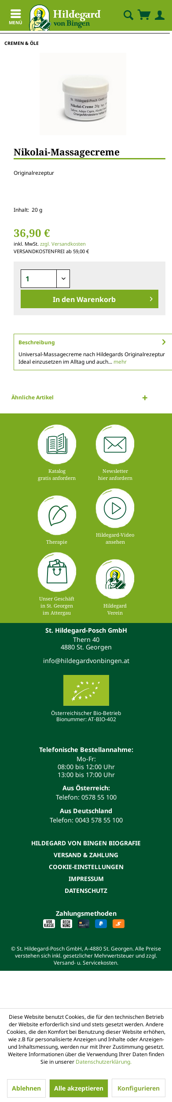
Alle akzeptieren (78, 1088)
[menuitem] (121, 15)
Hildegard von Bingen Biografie (86, 843)
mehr (119, 361)
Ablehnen (26, 1088)
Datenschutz (86, 890)
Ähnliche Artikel (32, 397)
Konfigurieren (138, 1088)
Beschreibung (36, 342)
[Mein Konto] (158, 15)
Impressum (86, 878)
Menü (15, 18)
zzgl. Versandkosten (63, 243)
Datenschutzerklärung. (104, 1061)
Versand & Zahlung (86, 855)
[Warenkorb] (144, 15)
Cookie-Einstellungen (86, 866)
